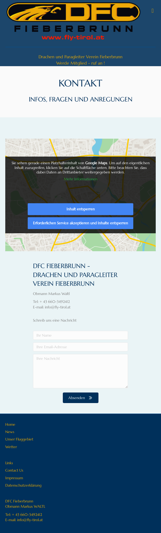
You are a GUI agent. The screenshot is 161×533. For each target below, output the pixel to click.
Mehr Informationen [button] (80, 179)
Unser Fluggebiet (19, 439)
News (9, 431)
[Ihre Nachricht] (80, 371)
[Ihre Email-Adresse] (80, 346)
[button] (80, 398)
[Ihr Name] (80, 335)
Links (9, 463)
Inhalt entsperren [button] (81, 209)
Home (10, 424)
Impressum (14, 478)
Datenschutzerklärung (23, 485)
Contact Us (14, 470)
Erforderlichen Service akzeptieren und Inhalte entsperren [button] (80, 223)
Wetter (11, 446)
